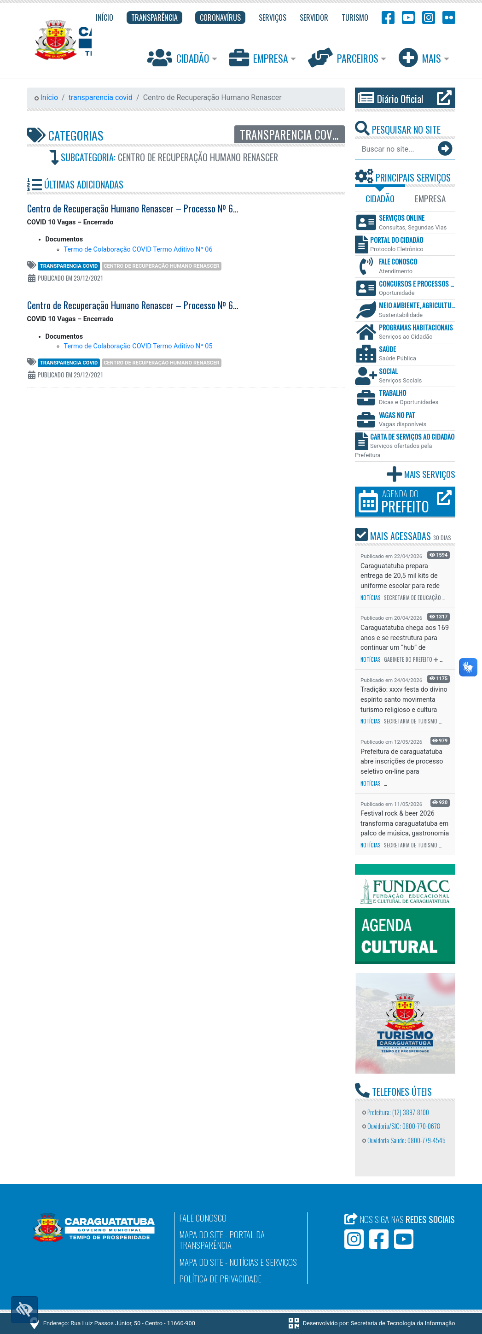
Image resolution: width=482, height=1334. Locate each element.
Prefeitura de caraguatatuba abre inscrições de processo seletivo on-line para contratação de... (401, 762)
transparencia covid (101, 97)
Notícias (370, 597)
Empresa (259, 57)
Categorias (65, 135)
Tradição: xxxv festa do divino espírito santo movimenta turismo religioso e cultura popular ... (403, 700)
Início (46, 97)
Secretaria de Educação (412, 597)
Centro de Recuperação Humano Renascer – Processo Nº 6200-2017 (146, 305)
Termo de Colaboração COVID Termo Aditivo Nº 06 (138, 249)
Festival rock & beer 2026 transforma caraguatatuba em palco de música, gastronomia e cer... (404, 824)
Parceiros (344, 57)
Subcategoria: (163, 157)
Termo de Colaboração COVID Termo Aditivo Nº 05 (138, 346)
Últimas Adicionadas (75, 184)
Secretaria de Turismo (410, 721)
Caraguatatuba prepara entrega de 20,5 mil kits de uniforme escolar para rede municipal (400, 576)
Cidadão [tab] (380, 198)
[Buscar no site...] (396, 149)
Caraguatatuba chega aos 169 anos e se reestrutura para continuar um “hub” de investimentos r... (404, 638)
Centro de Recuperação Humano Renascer (161, 266)
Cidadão (179, 57)
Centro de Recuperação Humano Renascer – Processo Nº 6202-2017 (146, 208)
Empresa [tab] (430, 198)
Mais (420, 57)
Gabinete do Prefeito (408, 659)
